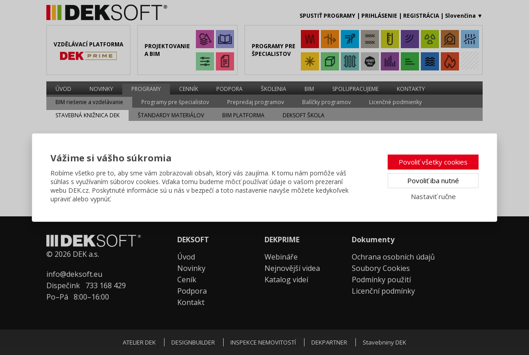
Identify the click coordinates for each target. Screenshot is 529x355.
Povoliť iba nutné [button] (433, 180)
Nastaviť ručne (433, 196)
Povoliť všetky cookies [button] (433, 161)
